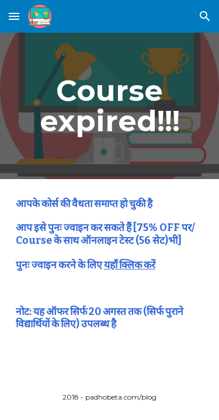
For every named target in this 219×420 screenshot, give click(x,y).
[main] (109, 106)
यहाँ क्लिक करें (129, 265)
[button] (14, 16)
